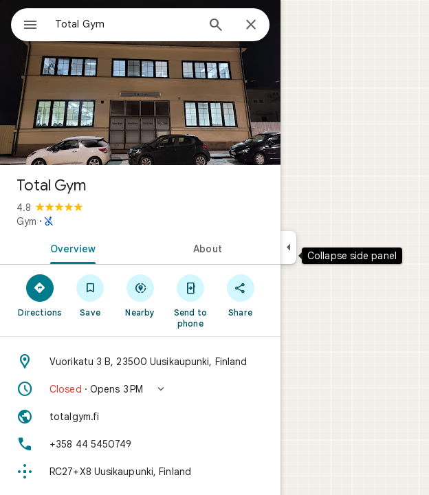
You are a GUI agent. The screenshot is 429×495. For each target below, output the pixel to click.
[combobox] (126, 24)
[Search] (215, 26)
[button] (140, 389)
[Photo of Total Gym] (140, 82)
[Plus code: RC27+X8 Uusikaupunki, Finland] (140, 471)
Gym (26, 221)
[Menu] (30, 26)
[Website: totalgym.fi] (140, 416)
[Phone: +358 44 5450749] (140, 444)
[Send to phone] (190, 300)
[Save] (90, 295)
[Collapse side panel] (288, 247)
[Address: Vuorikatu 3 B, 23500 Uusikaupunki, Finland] (140, 361)
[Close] (251, 25)
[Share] (240, 295)
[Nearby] (141, 295)
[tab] (70, 247)
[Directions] (40, 295)
